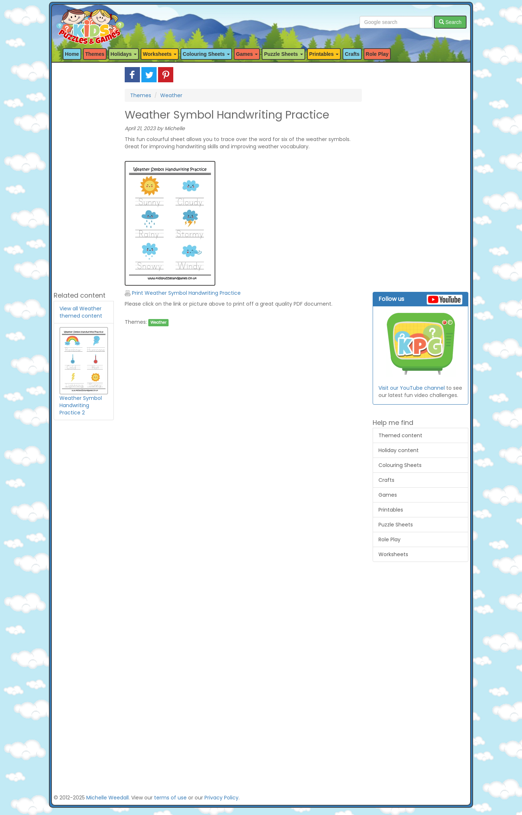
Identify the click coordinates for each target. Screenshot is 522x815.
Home (72, 54)
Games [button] (247, 54)
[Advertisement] (84, 176)
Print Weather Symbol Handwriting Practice (183, 293)
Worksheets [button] (160, 54)
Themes (94, 54)
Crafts (352, 54)
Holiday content (398, 450)
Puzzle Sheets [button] (283, 54)
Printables (390, 509)
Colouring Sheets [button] (206, 54)
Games (387, 494)
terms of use (170, 797)
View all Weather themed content (80, 312)
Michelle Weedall (107, 797)
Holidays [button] (124, 54)
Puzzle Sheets (395, 524)
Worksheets (393, 554)
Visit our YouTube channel (411, 388)
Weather (171, 95)
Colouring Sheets (400, 465)
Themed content (400, 435)
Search (450, 22)
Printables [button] (324, 54)
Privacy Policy (221, 797)
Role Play (377, 54)
